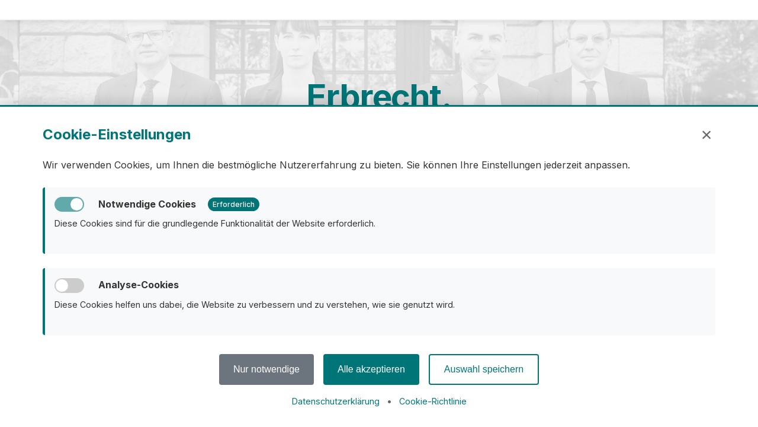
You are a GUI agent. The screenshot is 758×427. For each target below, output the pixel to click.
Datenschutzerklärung (336, 401)
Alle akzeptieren (371, 369)
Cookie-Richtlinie (433, 401)
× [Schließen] (706, 135)
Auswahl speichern (483, 369)
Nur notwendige (266, 369)
